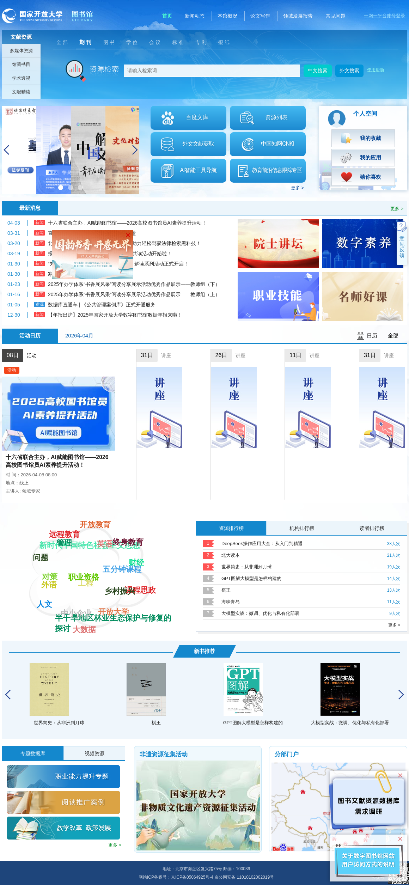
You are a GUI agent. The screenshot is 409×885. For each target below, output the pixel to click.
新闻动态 (194, 16)
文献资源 (21, 37)
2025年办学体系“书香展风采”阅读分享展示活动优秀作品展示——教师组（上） (134, 294)
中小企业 (76, 565)
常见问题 (336, 16)
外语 (49, 553)
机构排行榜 (301, 528)
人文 (44, 594)
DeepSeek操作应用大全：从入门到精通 (262, 543)
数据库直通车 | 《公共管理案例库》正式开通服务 (101, 304)
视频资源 (94, 753)
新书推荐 (204, 651)
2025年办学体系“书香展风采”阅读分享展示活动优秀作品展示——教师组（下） (134, 284)
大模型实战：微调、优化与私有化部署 (260, 613)
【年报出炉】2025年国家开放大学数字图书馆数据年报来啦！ (115, 315)
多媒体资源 (21, 50)
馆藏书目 (21, 64)
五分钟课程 (122, 607)
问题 (40, 565)
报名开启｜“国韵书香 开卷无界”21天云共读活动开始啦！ (110, 253)
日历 (372, 335)
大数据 (84, 601)
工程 (85, 624)
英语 (104, 527)
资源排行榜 (231, 528)
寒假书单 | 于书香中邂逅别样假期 (84, 274)
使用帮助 (375, 69)
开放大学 (113, 622)
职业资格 (83, 532)
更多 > (297, 187)
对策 (49, 605)
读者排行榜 (372, 528)
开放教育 (95, 545)
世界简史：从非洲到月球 (246, 566)
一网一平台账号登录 (384, 15)
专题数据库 (32, 753)
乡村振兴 (119, 549)
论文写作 (260, 16)
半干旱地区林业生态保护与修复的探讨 (113, 594)
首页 (167, 16)
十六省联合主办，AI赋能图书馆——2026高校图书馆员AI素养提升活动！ (57, 461)
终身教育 (128, 568)
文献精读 (21, 91)
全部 (393, 335)
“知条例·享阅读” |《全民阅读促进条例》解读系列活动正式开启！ (118, 264)
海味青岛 (230, 601)
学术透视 (21, 78)
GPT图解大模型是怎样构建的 (251, 578)
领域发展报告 (298, 16)
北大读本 (230, 555)
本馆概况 (227, 16)
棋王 (226, 590)
